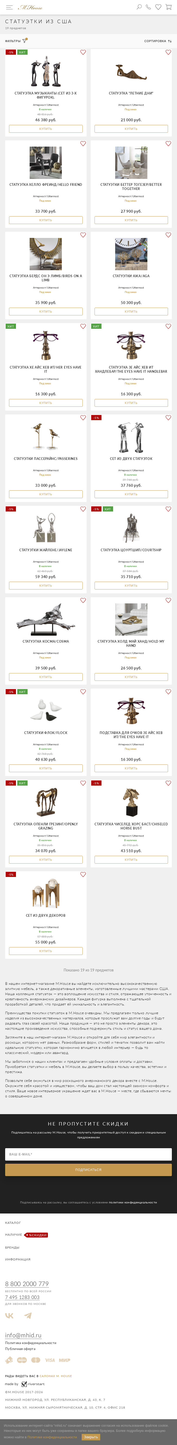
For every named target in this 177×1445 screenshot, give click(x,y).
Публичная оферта (20, 1349)
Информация (18, 1259)
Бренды (12, 1247)
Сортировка (158, 41)
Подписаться (88, 1170)
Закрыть (91, 1437)
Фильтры (16, 41)
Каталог (13, 1223)
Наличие (26, 1235)
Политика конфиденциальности (30, 1343)
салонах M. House (56, 1376)
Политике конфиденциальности (52, 1437)
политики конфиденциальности (133, 1202)
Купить (45, 128)
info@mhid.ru (23, 1335)
